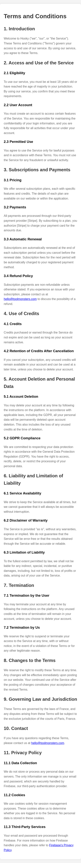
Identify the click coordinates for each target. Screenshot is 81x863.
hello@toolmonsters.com (20, 299)
